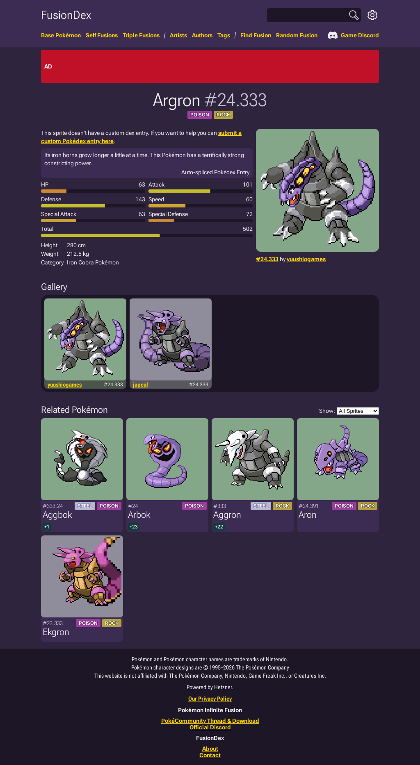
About (210, 748)
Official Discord (210, 727)
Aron (308, 515)
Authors (202, 35)
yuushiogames (306, 259)
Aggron (227, 515)
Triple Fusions (141, 35)
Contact (210, 755)
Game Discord (353, 35)
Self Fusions (102, 35)
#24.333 (267, 259)
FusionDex (66, 15)
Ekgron (56, 632)
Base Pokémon (61, 35)
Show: (349, 411)
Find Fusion (255, 35)
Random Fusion (296, 35)
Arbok (139, 515)
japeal (140, 384)
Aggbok (57, 515)
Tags (223, 35)
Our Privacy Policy (210, 698)
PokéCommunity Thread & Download (210, 720)
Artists (178, 35)
